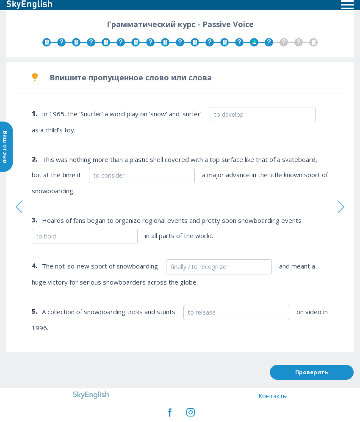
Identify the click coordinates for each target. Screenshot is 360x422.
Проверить (311, 372)
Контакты (273, 396)
